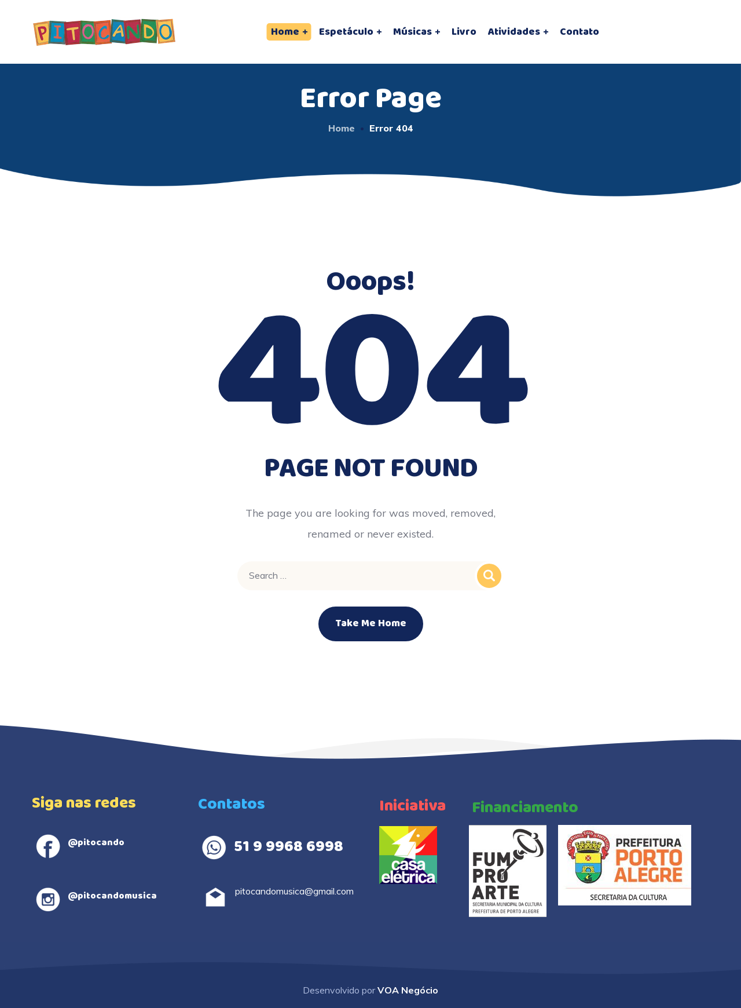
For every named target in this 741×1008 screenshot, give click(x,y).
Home (341, 128)
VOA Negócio (407, 990)
